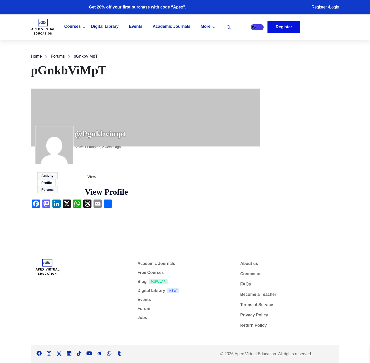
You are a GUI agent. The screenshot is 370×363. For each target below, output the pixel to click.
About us (249, 263)
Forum (143, 308)
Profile (46, 183)
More (205, 26)
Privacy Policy (254, 315)
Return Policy (253, 325)
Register (319, 7)
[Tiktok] (79, 353)
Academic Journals (171, 26)
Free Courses (150, 272)
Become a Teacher (258, 294)
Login (334, 7)
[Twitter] (59, 353)
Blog (153, 282)
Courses (72, 26)
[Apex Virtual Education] (43, 27)
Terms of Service (256, 304)
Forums (58, 56)
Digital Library (105, 26)
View (91, 177)
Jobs (142, 317)
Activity (47, 176)
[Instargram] (49, 353)
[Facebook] (39, 353)
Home (36, 56)
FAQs (245, 284)
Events (135, 26)
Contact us (251, 274)
